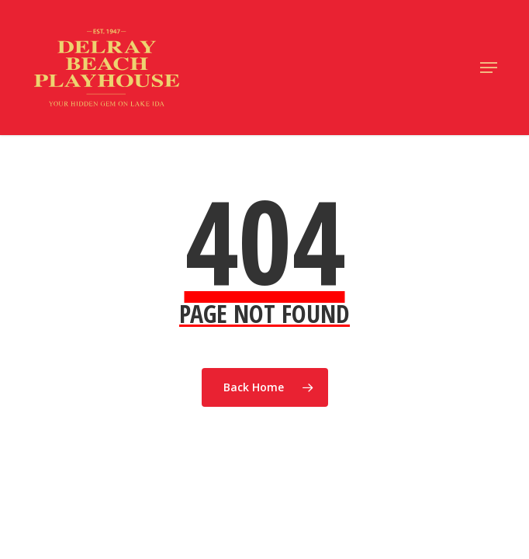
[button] (488, 67)
